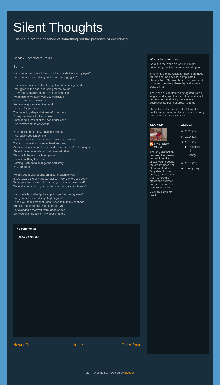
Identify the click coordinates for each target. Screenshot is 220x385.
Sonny (192, 155)
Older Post (131, 345)
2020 (188, 131)
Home (77, 345)
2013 (188, 142)
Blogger (129, 372)
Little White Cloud (161, 145)
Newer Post (23, 345)
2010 (188, 163)
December (195, 146)
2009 (188, 168)
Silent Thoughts (58, 27)
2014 (188, 136)
